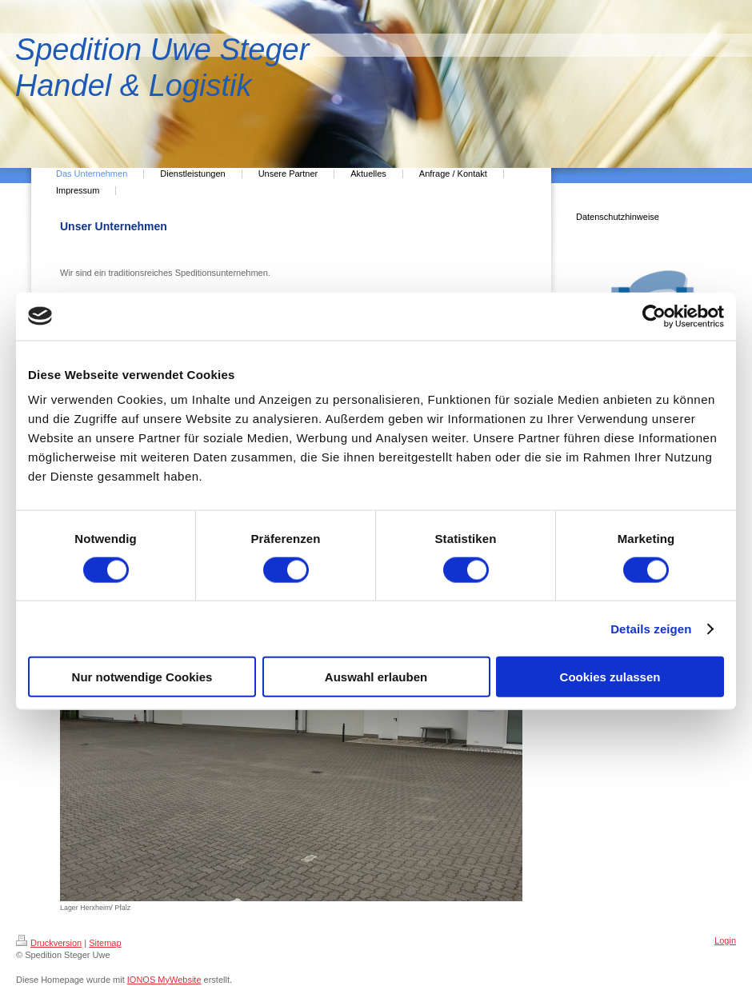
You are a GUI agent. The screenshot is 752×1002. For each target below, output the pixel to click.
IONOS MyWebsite (164, 979)
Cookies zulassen (610, 677)
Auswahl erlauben (376, 677)
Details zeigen (650, 628)
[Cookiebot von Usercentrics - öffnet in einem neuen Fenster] (654, 316)
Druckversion (49, 943)
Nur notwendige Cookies (142, 677)
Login (725, 940)
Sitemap (105, 943)
